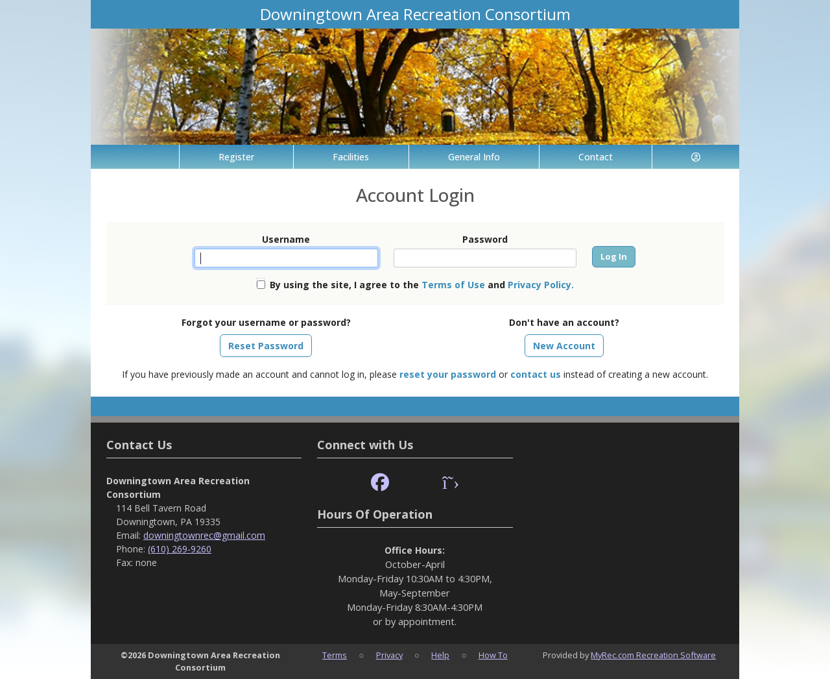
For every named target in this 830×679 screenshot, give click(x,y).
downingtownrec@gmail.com (204, 535)
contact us (535, 374)
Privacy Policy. (541, 284)
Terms (334, 655)
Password (485, 239)
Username (286, 239)
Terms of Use (453, 284)
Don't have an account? (564, 322)
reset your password (447, 374)
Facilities (351, 157)
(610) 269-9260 (179, 549)
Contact (595, 157)
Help (440, 655)
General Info (474, 157)
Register (236, 157)
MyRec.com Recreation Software (653, 655)
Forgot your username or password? (266, 322)
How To (493, 655)
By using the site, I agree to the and (422, 284)
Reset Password (265, 346)
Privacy (389, 655)
